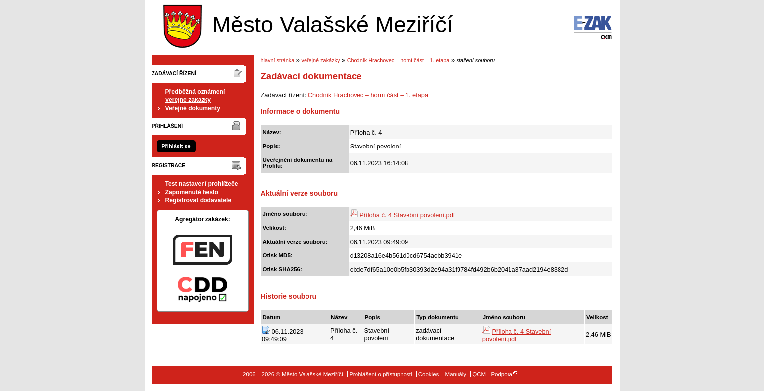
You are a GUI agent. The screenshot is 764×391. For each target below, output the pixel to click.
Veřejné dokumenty (192, 108)
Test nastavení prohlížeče (201, 183)
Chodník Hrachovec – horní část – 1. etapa (398, 60)
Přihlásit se (175, 146)
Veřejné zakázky (188, 100)
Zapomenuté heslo (191, 192)
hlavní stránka (278, 60)
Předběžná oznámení (195, 91)
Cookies (428, 374)
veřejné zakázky (320, 60)
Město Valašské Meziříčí (305, 24)
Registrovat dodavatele (198, 200)
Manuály (456, 374)
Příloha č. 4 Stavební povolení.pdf (407, 215)
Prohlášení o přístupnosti (380, 374)
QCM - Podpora (492, 374)
